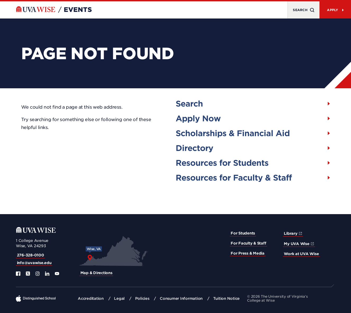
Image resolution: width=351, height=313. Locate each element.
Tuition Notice (226, 298)
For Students (243, 233)
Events (78, 10)
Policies (142, 298)
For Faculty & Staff (248, 243)
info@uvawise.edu (34, 263)
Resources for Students (222, 163)
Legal (119, 298)
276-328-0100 (30, 255)
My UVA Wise (296, 244)
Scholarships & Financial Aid (233, 133)
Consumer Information (181, 298)
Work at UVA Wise (301, 254)
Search (189, 103)
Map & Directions (96, 273)
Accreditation (91, 298)
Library (290, 233)
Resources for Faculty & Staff (234, 177)
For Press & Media (248, 253)
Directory (194, 148)
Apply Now (198, 118)
